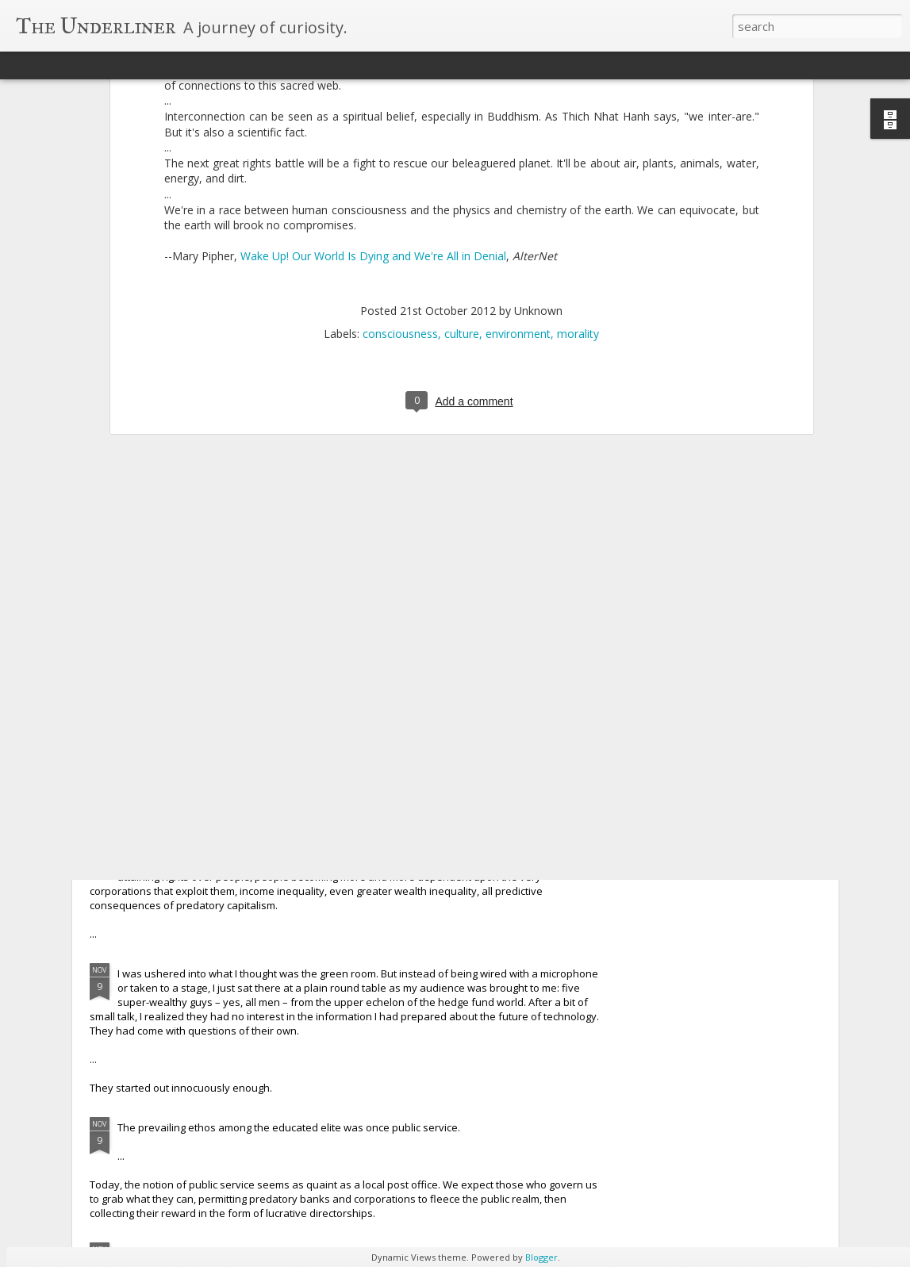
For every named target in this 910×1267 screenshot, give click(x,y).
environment (518, 130)
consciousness (400, 130)
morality (578, 130)
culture (461, 130)
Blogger (541, 1257)
